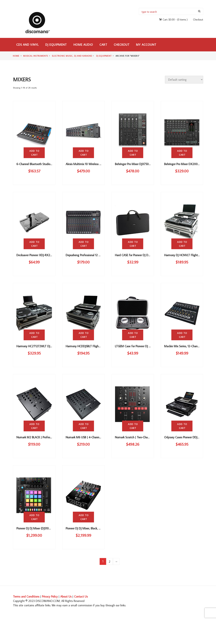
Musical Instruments (35, 56)
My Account (146, 45)
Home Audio (83, 45)
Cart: (169, 19)
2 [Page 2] (109, 561)
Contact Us (81, 596)
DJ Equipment (56, 45)
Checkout (198, 19)
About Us (66, 596)
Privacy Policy (50, 596)
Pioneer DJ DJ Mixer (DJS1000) (34, 528)
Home (16, 56)
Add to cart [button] (34, 152)
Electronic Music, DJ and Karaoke (72, 56)
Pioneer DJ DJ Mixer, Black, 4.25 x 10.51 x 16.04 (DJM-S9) (100, 528)
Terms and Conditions (26, 596)
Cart (103, 45)
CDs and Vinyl (27, 45)
